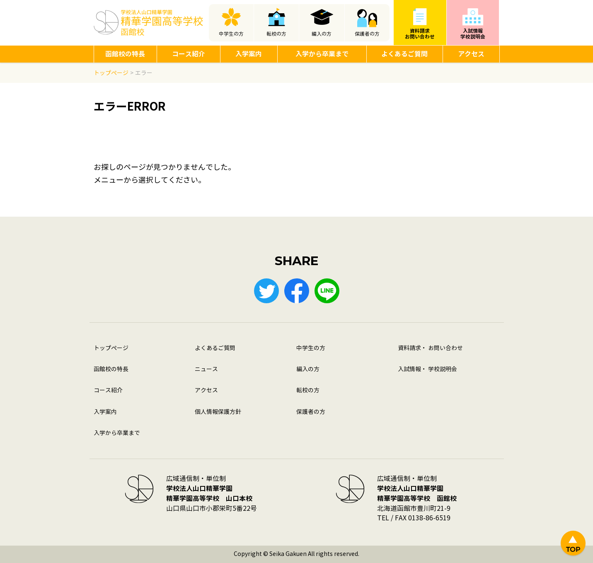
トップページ (111, 348)
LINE (327, 290)
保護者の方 (367, 34)
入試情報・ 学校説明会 (427, 369)
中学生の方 (231, 34)
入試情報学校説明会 (472, 34)
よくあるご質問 (404, 54)
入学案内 (248, 54)
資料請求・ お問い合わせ (430, 348)
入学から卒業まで (322, 54)
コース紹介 (188, 54)
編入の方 (322, 34)
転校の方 (276, 34)
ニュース (206, 369)
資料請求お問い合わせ (420, 34)
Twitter (266, 290)
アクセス (471, 54)
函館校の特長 (125, 54)
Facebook (296, 290)
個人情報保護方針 (218, 412)
